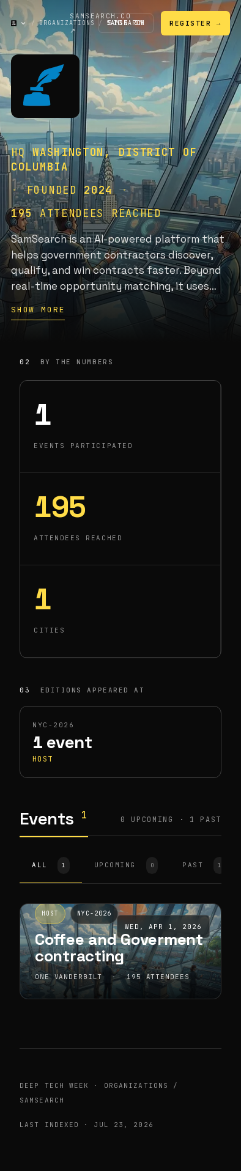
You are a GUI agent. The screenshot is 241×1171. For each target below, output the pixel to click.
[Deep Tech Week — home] (14, 23)
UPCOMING (126, 865)
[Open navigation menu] (23, 23)
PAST (203, 865)
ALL (51, 865)
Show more (38, 309)
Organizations (67, 23)
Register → (195, 23)
